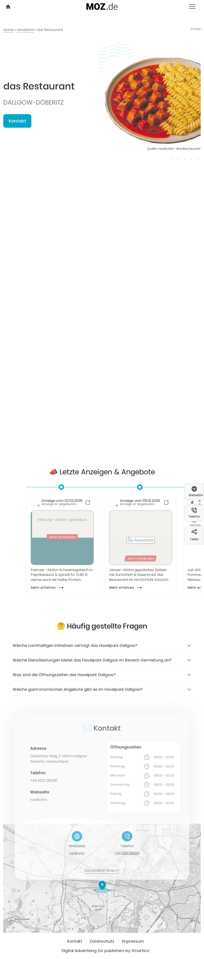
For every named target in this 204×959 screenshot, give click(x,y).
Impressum (133, 941)
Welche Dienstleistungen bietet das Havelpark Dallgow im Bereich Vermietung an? (92, 664)
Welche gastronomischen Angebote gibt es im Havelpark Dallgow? (78, 693)
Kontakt (17, 121)
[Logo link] (102, 5)
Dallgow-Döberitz (33, 102)
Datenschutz (102, 941)
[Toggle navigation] (192, 6)
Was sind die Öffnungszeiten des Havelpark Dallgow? (64, 678)
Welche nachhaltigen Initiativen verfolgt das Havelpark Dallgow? (75, 649)
